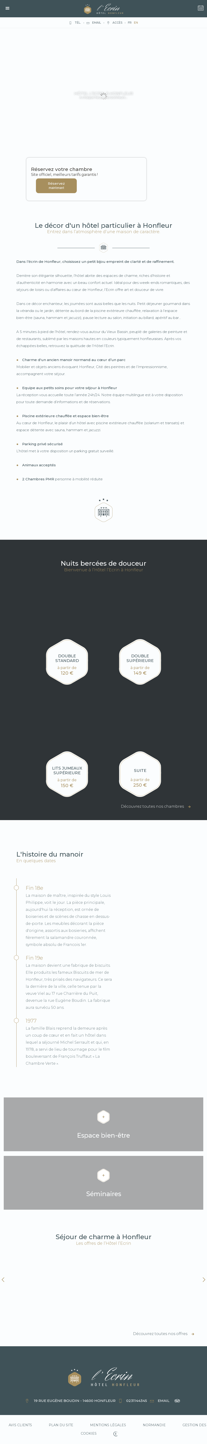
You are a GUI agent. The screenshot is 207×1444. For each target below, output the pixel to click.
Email (94, 22)
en (136, 22)
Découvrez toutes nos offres (163, 1334)
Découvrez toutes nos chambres (156, 806)
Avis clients (20, 1425)
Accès (114, 22)
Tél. (75, 22)
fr (130, 22)
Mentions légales (108, 1425)
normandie (154, 1425)
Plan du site (61, 1425)
